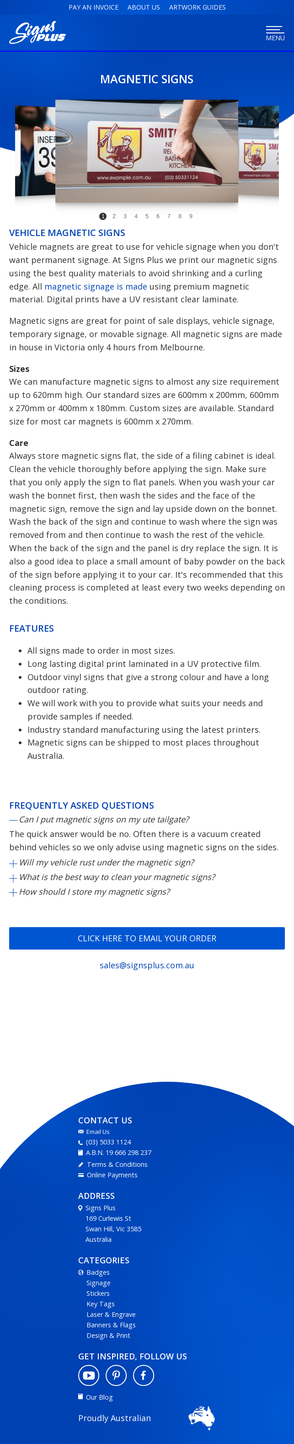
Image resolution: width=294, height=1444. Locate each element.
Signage (98, 1282)
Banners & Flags (111, 1325)
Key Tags (100, 1303)
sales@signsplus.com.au (147, 965)
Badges (98, 1272)
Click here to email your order (147, 938)
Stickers (98, 1293)
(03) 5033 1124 (108, 1142)
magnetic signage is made (95, 286)
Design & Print (108, 1335)
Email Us (98, 1131)
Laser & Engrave (111, 1314)
